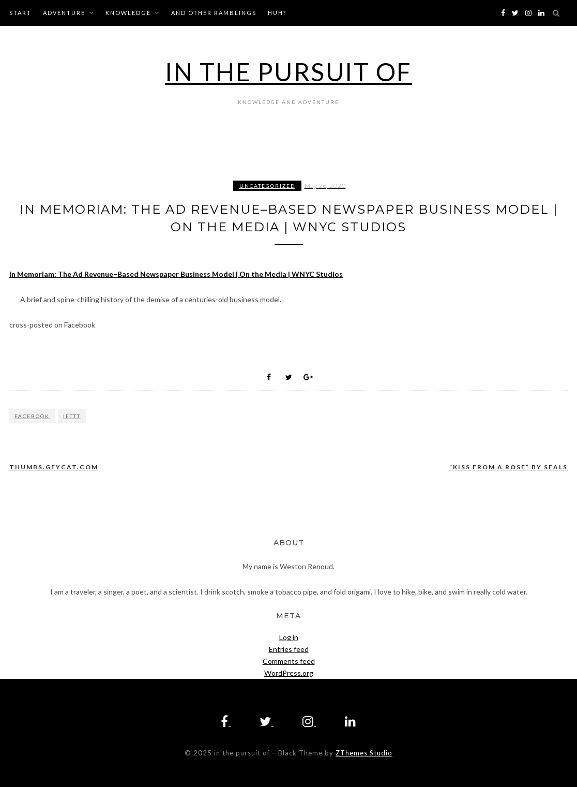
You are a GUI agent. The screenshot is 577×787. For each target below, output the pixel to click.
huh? (277, 12)
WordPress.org (288, 673)
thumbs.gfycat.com (53, 467)
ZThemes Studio (364, 753)
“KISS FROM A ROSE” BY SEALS (508, 467)
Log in (288, 637)
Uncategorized (267, 186)
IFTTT (72, 416)
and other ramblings (213, 12)
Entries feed (289, 649)
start (20, 12)
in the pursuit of (288, 71)
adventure (64, 12)
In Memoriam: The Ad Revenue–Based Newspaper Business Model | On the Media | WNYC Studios (176, 274)
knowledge (128, 12)
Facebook (32, 416)
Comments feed (289, 661)
